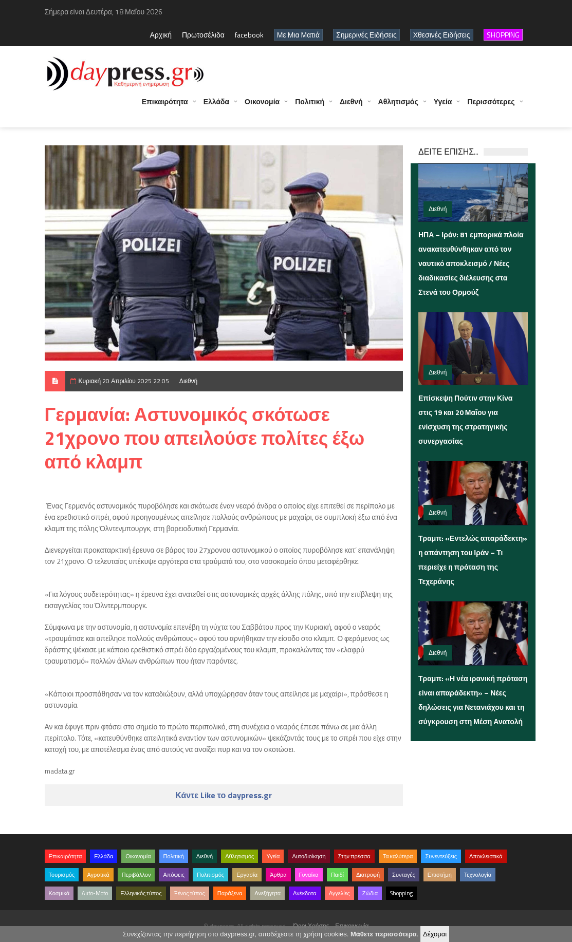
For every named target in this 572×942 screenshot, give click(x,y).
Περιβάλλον (136, 875)
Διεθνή (351, 106)
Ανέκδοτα (305, 893)
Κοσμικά (59, 893)
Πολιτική (309, 106)
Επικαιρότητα (165, 106)
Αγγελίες (339, 893)
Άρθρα (278, 875)
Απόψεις (173, 875)
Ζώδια (370, 893)
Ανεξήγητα (267, 893)
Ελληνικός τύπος (140, 893)
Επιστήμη (440, 875)
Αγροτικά (98, 875)
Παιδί (337, 875)
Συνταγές (403, 875)
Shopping (401, 893)
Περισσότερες (490, 106)
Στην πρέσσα (354, 856)
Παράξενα (230, 893)
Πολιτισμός (210, 875)
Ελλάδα (216, 106)
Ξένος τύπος (189, 893)
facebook (249, 34)
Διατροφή (368, 875)
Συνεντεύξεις (441, 856)
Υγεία (443, 106)
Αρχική (161, 34)
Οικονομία (262, 106)
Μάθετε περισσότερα (383, 934)
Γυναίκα (309, 875)
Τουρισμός (62, 875)
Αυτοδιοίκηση (308, 856)
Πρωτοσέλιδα (203, 34)
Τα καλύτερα (398, 856)
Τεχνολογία (477, 875)
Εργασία (246, 875)
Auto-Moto (95, 893)
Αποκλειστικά (486, 856)
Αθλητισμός (398, 106)
